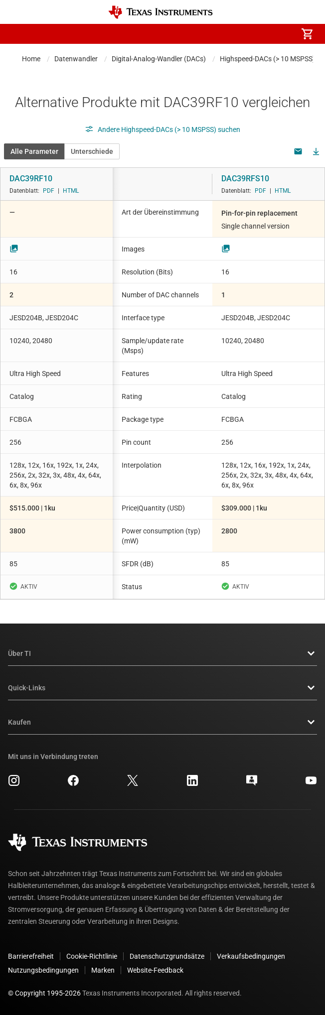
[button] (18, 34)
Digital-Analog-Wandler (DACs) (159, 59)
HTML (71, 190)
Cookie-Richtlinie (91, 956)
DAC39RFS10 (245, 178)
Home (31, 59)
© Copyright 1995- (44, 993)
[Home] (160, 12)
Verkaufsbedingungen (251, 956)
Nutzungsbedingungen (43, 970)
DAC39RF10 (30, 178)
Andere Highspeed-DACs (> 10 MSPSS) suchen (162, 129)
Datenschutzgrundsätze (167, 956)
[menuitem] (223, 34)
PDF (48, 190)
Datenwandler (76, 59)
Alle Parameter (34, 151)
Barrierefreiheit (31, 956)
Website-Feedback (155, 970)
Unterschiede (92, 151)
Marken (103, 970)
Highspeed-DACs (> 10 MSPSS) (267, 59)
